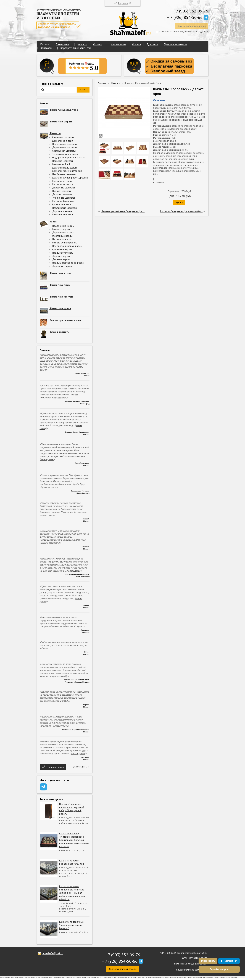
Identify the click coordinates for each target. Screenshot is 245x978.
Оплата (136, 44)
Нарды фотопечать (62, 252)
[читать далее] (47, 459)
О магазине (62, 44)
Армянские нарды (62, 249)
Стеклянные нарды (62, 235)
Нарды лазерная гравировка (68, 262)
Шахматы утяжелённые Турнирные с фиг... (123, 211)
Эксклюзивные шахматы (65, 154)
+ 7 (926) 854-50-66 (185, 17)
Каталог (45, 44)
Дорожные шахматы (63, 187)
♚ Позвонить (208, 960)
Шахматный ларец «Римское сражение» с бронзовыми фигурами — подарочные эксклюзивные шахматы (74, 840)
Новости (82, 44)
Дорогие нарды (61, 256)
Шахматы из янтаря (62, 140)
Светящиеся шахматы (64, 150)
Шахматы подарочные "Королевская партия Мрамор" (71, 925)
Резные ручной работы (64, 242)
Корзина (123, 3)
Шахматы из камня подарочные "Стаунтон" (72, 862)
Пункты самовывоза (175, 44)
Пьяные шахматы (61, 191)
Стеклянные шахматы (63, 214)
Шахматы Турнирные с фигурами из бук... (181, 211)
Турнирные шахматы (63, 197)
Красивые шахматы (62, 204)
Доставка (152, 44)
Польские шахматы (62, 160)
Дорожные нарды (62, 266)
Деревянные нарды (63, 232)
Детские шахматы (62, 194)
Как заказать (118, 44)
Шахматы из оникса (62, 184)
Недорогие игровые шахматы (68, 157)
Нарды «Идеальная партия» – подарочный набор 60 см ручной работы (71, 808)
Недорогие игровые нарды (67, 246)
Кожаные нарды (61, 229)
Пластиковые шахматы (64, 207)
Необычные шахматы (64, 174)
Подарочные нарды (63, 225)
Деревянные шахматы (64, 147)
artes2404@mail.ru (53, 953)
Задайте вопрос (219, 969)
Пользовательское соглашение (191, 969)
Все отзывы (79, 766)
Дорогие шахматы (62, 211)
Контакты (46, 48)
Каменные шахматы (63, 137)
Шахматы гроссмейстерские (67, 170)
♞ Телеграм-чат (229, 960)
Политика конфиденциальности (190, 963)
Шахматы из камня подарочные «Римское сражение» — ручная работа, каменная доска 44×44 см (72, 893)
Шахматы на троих (62, 181)
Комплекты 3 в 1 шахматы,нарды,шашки (65, 166)
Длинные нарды (61, 259)
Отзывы (97, 44)
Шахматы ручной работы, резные (70, 177)
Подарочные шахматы (64, 144)
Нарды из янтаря (61, 239)
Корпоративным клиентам (75, 48)
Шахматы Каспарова (63, 201)
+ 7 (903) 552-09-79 (190, 11)
